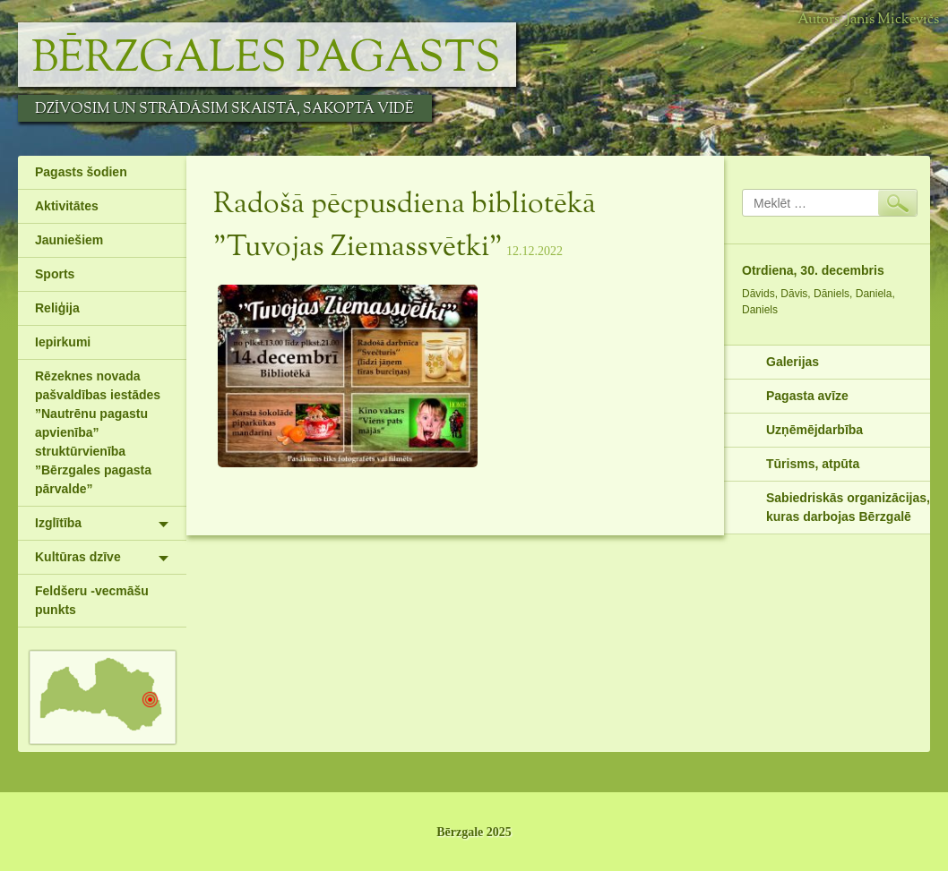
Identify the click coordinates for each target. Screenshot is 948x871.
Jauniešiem (69, 240)
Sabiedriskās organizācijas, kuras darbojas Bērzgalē (848, 507)
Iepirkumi (62, 342)
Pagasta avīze (807, 396)
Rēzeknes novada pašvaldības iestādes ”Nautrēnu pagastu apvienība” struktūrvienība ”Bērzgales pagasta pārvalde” (97, 432)
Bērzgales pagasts (266, 59)
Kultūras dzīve (78, 557)
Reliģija (57, 308)
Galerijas (792, 361)
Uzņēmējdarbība (814, 430)
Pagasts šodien (81, 172)
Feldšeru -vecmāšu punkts (92, 600)
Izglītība (58, 523)
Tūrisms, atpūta (812, 464)
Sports (54, 274)
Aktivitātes (67, 206)
